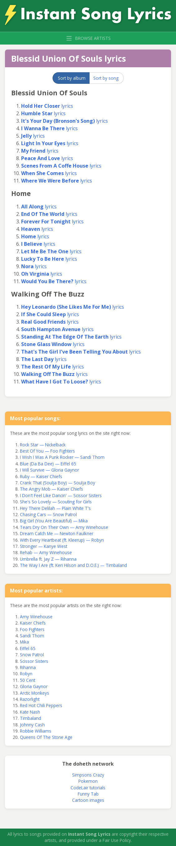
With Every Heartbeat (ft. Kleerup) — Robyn (62, 540)
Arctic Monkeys (34, 693)
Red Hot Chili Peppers (41, 705)
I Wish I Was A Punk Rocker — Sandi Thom (62, 457)
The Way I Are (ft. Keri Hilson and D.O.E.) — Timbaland (73, 565)
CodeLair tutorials (88, 788)
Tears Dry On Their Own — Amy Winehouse (64, 527)
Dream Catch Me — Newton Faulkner (56, 533)
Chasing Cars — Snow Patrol (48, 514)
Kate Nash (30, 712)
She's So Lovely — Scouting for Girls (56, 502)
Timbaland (30, 718)
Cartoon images (88, 800)
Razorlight (29, 699)
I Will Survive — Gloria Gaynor (49, 470)
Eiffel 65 (27, 648)
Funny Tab (88, 794)
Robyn (26, 674)
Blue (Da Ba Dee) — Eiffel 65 (48, 464)
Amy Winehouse (36, 617)
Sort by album (72, 78)
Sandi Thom (32, 636)
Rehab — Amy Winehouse (46, 552)
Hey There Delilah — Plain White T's (55, 508)
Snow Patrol (32, 655)
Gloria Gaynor (34, 686)
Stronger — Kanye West (43, 546)
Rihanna (28, 667)
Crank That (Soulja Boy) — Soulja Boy (57, 483)
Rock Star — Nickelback (43, 445)
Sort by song (105, 78)
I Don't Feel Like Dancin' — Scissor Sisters (61, 495)
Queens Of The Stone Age (46, 737)
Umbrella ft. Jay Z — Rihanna (48, 559)
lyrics (47, 105)
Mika (24, 642)
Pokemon (88, 781)
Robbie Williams (35, 731)
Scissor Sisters (34, 661)
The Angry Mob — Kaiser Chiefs (51, 489)
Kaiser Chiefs (33, 623)
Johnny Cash (32, 725)
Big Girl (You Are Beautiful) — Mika (54, 521)
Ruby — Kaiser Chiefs (41, 476)
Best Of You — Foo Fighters (47, 451)
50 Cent (27, 680)
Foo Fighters (32, 629)
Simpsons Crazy (88, 775)
